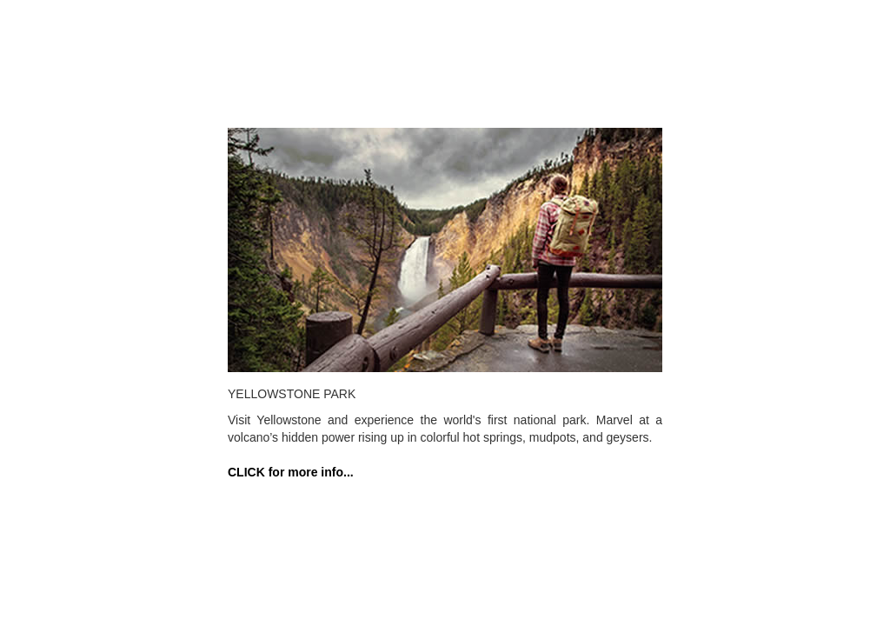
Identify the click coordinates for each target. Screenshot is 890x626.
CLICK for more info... (291, 472)
